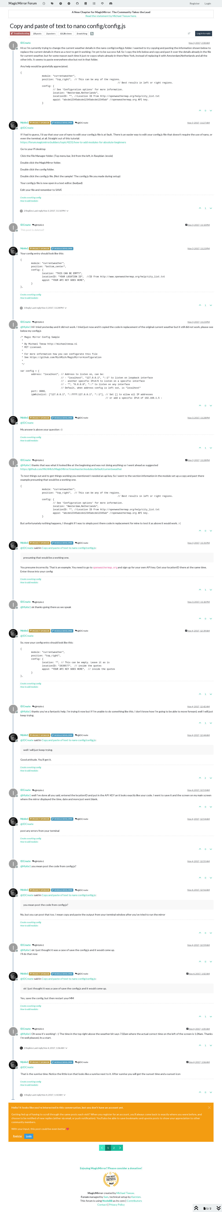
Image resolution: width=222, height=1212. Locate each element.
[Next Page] (120, 1148)
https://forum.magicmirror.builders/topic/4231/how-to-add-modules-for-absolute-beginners (73, 142)
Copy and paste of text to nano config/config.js (69, 547)
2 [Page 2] (114, 1147)
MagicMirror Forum (22, 3)
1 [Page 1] (108, 1147)
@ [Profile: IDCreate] (26, 127)
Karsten (136, 1196)
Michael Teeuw (125, 1193)
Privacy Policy (117, 1204)
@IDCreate (81, 122)
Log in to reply (203, 33)
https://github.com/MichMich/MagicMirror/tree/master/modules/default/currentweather (71, 469)
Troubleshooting (20, 33)
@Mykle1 (38, 225)
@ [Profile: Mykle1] (25, 326)
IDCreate (25, 43)
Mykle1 (24, 122)
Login (29, 1136)
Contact (102, 1204)
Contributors (134, 1200)
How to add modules (29, 200)
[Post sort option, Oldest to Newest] (189, 33)
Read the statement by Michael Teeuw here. (111, 15)
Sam (106, 1196)
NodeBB (107, 1200)
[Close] (209, 1108)
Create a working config (30, 197)
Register (17, 1136)
